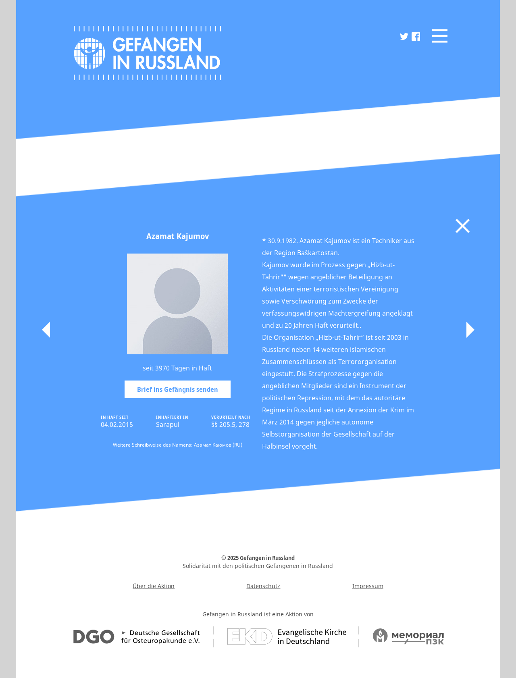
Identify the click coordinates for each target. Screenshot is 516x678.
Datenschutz (263, 586)
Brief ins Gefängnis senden (177, 389)
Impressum (367, 586)
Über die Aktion (154, 586)
